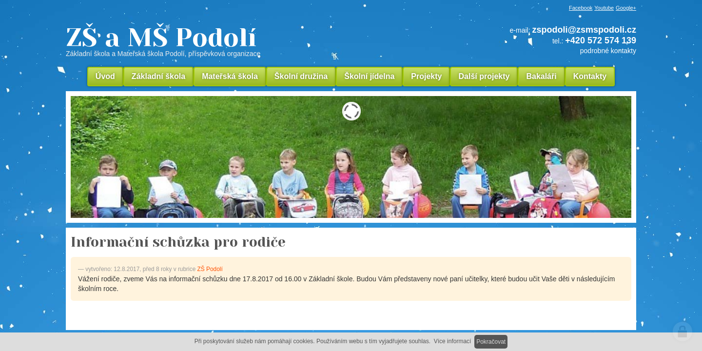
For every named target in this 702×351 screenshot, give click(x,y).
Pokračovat (491, 341)
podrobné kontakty (608, 51)
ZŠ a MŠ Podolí (229, 41)
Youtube (604, 8)
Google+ (626, 8)
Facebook (580, 8)
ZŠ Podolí (210, 269)
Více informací (452, 341)
